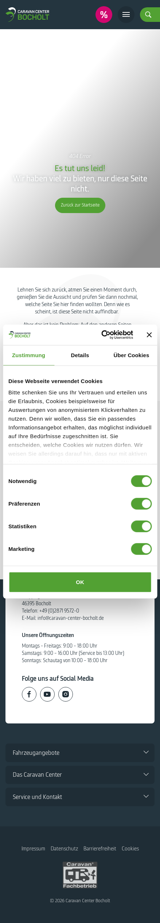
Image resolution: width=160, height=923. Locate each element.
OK (80, 582)
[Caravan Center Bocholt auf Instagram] (65, 694)
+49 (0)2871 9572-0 (59, 611)
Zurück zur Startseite (80, 205)
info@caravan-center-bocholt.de (71, 618)
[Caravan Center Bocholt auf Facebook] (29, 694)
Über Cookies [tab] (131, 355)
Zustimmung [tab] (28, 355)
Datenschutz (64, 848)
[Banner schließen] (149, 334)
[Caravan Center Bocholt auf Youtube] (47, 694)
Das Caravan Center (37, 775)
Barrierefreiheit (99, 848)
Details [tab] (80, 355)
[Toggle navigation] (126, 14)
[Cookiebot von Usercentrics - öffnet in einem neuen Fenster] (101, 335)
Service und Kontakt (37, 797)
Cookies (130, 848)
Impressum (33, 848)
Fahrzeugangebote (36, 753)
